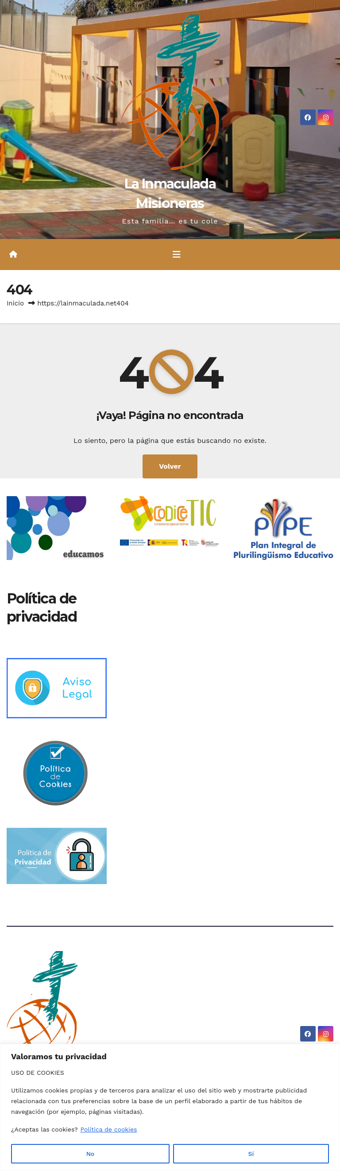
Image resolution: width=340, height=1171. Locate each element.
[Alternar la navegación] (176, 254)
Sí (251, 1153)
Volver (170, 466)
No (90, 1153)
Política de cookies (108, 1129)
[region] (170, 1107)
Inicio (15, 303)
